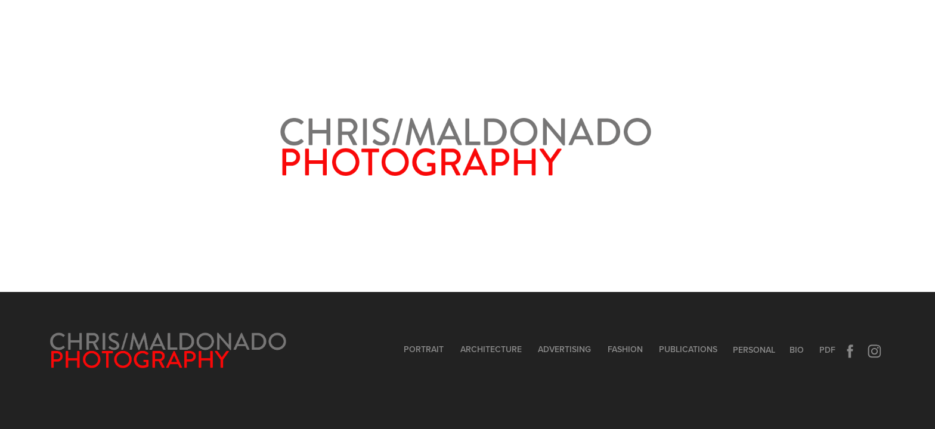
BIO (797, 350)
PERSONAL (754, 350)
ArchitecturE (491, 349)
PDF (827, 350)
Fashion (625, 349)
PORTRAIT (424, 349)
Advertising (564, 349)
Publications (688, 349)
